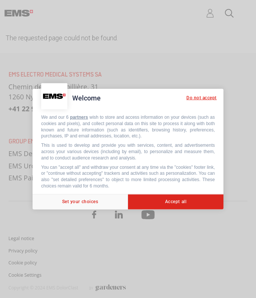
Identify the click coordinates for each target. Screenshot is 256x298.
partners (79, 117)
